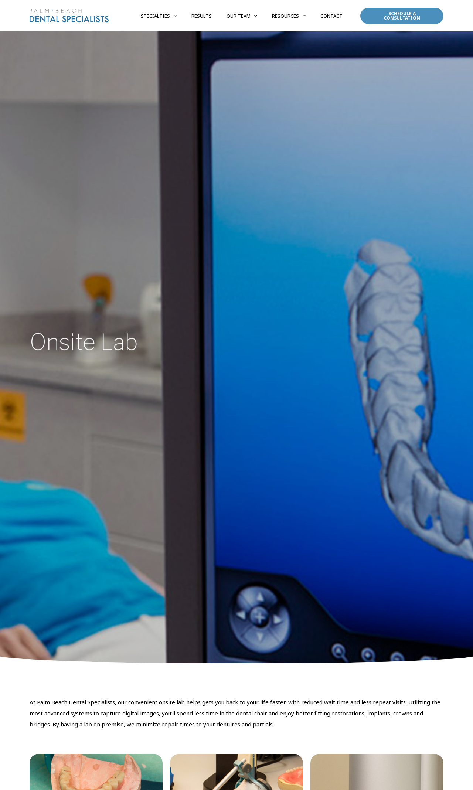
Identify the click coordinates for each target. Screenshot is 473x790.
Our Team (242, 15)
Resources (289, 15)
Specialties (159, 15)
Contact (331, 16)
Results (201, 16)
